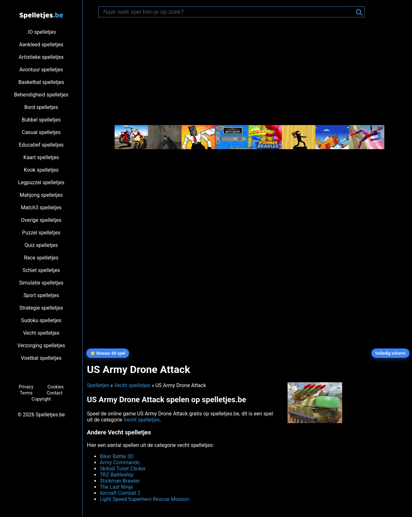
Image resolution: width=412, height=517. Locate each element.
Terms (26, 392)
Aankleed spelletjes (41, 44)
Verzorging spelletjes (41, 345)
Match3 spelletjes (41, 207)
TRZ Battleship (116, 475)
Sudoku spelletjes (41, 320)
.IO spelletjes (41, 32)
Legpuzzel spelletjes (41, 182)
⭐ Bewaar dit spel (107, 353)
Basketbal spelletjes (41, 82)
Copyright (41, 399)
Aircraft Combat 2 (120, 493)
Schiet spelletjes (41, 270)
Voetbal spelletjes (41, 358)
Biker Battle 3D (117, 456)
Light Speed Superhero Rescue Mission (144, 499)
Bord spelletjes (41, 107)
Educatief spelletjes (41, 145)
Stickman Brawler (120, 481)
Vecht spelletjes (41, 333)
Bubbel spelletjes (41, 120)
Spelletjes (98, 385)
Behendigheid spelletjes (41, 95)
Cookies (55, 386)
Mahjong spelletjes (41, 195)
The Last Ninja (116, 487)
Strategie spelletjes (41, 308)
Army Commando (120, 462)
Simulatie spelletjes (41, 283)
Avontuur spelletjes (41, 70)
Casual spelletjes (41, 132)
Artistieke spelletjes (41, 57)
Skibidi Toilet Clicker (123, 469)
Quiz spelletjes (41, 245)
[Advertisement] (248, 72)
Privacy (26, 386)
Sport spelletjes (41, 295)
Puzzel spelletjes (41, 233)
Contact (54, 392)
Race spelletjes (41, 258)
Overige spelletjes (41, 220)
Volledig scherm (390, 353)
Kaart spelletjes (41, 157)
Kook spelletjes (41, 170)
